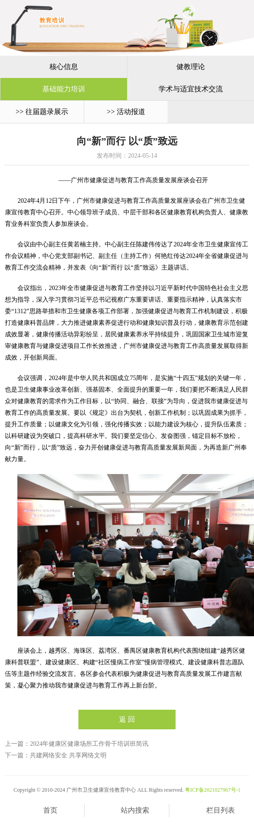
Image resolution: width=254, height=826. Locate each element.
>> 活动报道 (126, 111)
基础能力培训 (63, 89)
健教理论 (190, 66)
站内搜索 (127, 811)
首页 (42, 811)
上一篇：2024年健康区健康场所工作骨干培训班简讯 (76, 743)
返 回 (127, 719)
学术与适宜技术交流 (191, 89)
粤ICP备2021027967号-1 (213, 790)
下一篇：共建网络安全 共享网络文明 (56, 755)
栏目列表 (211, 811)
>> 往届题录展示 (42, 111)
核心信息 (63, 66)
